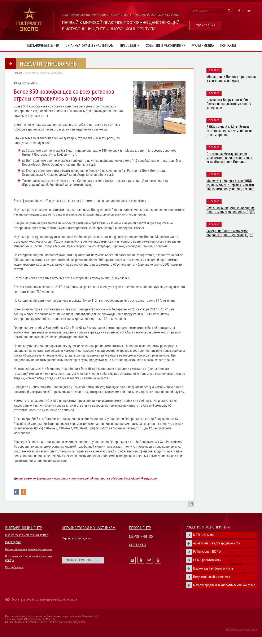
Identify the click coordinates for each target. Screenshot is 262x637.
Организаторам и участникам (89, 46)
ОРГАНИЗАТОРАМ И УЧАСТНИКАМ (88, 528)
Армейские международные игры (217, 543)
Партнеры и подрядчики (77, 538)
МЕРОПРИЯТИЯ (141, 536)
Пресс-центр (130, 46)
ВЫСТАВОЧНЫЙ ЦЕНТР (23, 528)
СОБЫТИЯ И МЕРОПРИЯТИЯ (208, 527)
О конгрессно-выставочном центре (26, 535)
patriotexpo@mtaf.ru (75, 622)
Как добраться (14, 567)
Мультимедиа (203, 46)
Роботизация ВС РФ (207, 552)
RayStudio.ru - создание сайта (241, 629)
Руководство (13, 542)
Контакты (228, 46)
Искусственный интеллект (211, 577)
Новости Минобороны (51, 73)
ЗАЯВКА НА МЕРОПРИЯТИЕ (83, 560)
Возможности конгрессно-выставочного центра (29, 558)
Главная (18, 73)
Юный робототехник (207, 560)
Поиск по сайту (200, 10)
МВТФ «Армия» (203, 535)
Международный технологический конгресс (224, 585)
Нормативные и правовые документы (28, 549)
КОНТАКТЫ (137, 545)
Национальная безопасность (213, 568)
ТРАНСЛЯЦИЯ (205, 26)
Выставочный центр (42, 46)
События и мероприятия (165, 46)
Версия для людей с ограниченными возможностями (44, 599)
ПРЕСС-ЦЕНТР (140, 528)
